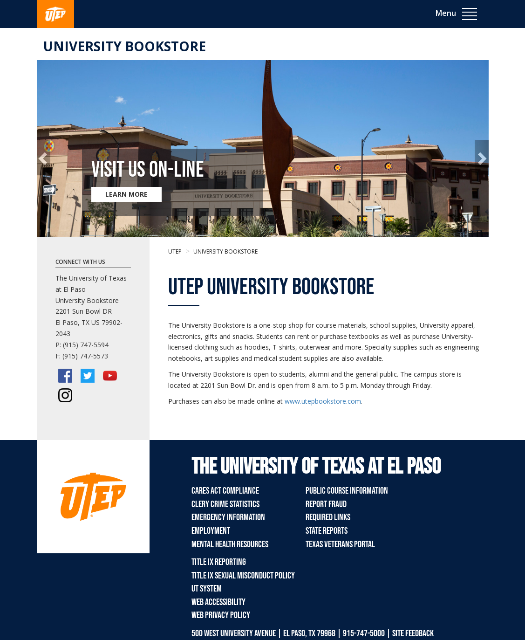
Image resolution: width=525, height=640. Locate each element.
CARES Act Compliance (225, 490)
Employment (210, 531)
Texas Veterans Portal (340, 544)
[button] (43, 157)
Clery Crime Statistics (225, 504)
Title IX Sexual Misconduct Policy (243, 575)
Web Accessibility (218, 602)
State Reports (327, 531)
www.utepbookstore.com (323, 401)
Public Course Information (347, 490)
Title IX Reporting (218, 562)
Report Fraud (326, 504)
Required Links (328, 517)
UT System (206, 588)
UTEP (175, 251)
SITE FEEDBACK (413, 633)
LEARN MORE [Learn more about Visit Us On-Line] (126, 194)
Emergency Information (228, 517)
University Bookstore (124, 46)
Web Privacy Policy (220, 615)
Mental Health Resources (229, 544)
